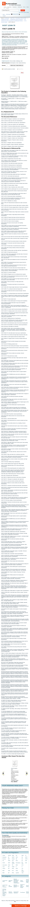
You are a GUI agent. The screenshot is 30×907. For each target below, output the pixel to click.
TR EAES (23, 871)
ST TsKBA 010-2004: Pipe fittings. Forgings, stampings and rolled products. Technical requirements (14, 706)
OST (13, 860)
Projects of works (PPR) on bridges (22, 886)
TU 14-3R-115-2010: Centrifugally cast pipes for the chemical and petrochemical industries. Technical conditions (14, 738)
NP (8, 872)
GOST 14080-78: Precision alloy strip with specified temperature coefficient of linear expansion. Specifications (13, 226)
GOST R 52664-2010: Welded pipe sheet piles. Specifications (13, 531)
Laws (3, 866)
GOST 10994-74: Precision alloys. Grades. (9, 185)
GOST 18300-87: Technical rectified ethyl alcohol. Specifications (13, 126)
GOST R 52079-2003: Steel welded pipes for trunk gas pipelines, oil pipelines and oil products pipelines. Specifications (14, 529)
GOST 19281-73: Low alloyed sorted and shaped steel (11, 288)
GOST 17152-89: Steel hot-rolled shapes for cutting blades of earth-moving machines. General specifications (14, 270)
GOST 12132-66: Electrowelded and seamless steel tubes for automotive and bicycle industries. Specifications (13, 198)
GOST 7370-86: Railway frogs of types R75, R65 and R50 (12, 463)
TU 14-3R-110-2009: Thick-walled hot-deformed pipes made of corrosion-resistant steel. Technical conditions (13, 731)
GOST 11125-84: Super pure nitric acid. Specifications (11, 120)
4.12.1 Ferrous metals (23, 96)
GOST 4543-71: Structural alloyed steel (9, 418)
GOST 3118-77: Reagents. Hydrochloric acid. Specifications (13, 134)
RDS (17, 860)
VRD (26, 860)
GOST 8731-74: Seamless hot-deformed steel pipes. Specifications (14, 485)
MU (9, 866)
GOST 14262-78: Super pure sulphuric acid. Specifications (12, 124)
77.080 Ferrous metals (20, 98)
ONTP (13, 857)
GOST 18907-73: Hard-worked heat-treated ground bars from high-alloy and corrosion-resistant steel (14, 276)
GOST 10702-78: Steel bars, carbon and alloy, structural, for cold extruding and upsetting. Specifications (14, 172)
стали (17, 62)
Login (4, 14)
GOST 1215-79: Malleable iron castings (9, 200)
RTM (17, 870)
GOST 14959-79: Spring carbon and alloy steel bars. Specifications (14, 250)
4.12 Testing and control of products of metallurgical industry (14, 96)
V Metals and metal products (10, 105)
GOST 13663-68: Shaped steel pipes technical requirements (13, 217)
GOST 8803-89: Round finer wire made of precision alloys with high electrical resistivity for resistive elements (14, 493)
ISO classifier (3, 98)
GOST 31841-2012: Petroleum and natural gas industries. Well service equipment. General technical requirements (15, 388)
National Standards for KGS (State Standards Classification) (13, 104)
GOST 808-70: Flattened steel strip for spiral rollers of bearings (13, 477)
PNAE (13, 866)
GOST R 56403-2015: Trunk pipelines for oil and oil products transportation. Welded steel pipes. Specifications (13, 578)
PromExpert (6, 18)
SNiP (23, 855)
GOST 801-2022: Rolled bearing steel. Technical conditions (12, 473)
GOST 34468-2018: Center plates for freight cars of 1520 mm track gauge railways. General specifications (14, 151)
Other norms (13, 863)
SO (22, 858)
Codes (3, 855)
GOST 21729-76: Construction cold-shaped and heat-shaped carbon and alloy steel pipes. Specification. (14, 313)
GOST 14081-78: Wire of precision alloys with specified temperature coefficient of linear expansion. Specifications (14, 229)
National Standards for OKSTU (7, 107)
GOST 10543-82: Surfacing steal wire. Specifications (11, 165)
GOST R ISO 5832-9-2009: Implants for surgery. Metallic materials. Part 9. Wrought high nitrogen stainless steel (14, 603)
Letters (3, 868)
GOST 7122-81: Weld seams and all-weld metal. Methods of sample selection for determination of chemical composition (14, 457)
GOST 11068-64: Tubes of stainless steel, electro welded (12, 187)
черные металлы (22, 62)
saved (4, 15)
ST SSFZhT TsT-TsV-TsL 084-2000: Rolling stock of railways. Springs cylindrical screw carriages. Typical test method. (14, 703)
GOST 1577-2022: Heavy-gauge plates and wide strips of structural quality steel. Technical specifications (14, 254)
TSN (22, 872)
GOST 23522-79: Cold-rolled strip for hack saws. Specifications (13, 332)
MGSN (9, 855)
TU (25, 855)
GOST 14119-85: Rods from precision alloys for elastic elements (13, 241)
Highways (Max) (10, 881)
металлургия (12, 62)
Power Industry (21, 881)
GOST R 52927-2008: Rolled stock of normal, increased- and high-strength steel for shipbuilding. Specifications (14, 534)
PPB (13, 872)
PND (13, 868)
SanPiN (17, 872)
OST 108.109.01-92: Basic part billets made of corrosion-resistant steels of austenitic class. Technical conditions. (14, 623)
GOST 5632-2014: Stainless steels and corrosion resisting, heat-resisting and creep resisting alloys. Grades (13, 440)
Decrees (4, 858)
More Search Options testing (24, 12)
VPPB (26, 858)
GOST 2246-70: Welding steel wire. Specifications (11, 318)
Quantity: (4, 65)
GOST (3, 862)
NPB (9, 870)
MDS (3, 872)
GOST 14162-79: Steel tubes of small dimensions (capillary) (13, 245)
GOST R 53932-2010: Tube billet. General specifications (12, 553)
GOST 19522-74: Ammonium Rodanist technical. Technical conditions (14, 127)
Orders (13, 858)
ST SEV (22, 863)
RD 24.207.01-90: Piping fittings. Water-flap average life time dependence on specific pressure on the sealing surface (13, 663)
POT (13, 870)
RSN (17, 868)
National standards (5, 101)
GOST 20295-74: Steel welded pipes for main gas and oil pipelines (14, 300)
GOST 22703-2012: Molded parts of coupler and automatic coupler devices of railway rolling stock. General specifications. (14, 320)
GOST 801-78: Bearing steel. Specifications (9, 475)
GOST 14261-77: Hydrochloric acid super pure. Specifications (13, 122)
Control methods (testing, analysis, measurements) (15, 108)
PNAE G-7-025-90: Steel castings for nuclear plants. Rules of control (14, 653)
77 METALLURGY (11, 98)
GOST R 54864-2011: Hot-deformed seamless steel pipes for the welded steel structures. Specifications (14, 559)
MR (9, 858)
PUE (17, 857)
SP (22, 860)
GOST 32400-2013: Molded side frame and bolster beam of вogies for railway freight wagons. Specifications (15, 394)
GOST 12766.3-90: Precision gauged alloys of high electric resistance (14, 207)
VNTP (26, 857)
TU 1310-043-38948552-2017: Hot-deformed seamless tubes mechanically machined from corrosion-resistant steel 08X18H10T (14, 712)
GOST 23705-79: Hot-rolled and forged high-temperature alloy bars (14, 334)
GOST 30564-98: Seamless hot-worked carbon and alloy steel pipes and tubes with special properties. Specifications (14, 366)
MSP (9, 862)
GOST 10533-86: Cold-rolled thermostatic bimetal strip (11, 163)
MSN (9, 860)
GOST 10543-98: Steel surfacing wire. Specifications (11, 166)
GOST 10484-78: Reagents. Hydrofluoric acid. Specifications (13, 118)
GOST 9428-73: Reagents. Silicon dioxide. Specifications (12, 146)
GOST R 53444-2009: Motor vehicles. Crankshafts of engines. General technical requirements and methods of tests (13, 542)
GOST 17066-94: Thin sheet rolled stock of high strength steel (13, 267)
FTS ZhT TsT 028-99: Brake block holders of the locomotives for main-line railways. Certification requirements (15, 154)
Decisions (4, 857)
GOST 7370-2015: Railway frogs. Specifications (10, 461)
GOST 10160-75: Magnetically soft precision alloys (11, 158)
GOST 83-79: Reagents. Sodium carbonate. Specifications (12, 144)
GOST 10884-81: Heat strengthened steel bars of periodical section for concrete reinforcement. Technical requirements (14, 178)
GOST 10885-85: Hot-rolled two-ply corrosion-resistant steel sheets (14, 183)
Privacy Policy (23, 900)
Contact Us (18, 900)
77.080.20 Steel (4, 99)
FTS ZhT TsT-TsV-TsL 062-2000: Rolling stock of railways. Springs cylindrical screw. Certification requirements (14, 156)
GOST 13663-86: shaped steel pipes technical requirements (13, 219)
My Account (8, 14)
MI (8, 857)
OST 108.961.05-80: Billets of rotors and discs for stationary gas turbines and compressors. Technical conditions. (13, 636)
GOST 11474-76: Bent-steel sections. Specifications (11, 196)
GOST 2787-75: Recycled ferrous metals (9, 355)
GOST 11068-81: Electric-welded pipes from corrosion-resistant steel (14, 188)
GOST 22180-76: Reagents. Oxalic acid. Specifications (12, 129)
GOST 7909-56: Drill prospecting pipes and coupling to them (13, 468)
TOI (22, 868)
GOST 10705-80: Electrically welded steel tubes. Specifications (13, 174)
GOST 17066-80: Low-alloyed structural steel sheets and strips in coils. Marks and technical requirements (14, 265)
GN (3, 860)
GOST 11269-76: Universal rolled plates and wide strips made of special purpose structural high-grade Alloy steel (13, 194)
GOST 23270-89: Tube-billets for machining (9, 326)
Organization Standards (16, 892)
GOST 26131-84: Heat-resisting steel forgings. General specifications (14, 345)
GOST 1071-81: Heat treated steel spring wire (10, 176)
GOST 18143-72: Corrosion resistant (8, 272)
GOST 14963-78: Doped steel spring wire (9, 252)
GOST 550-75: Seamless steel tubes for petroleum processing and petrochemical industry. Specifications (14, 429)
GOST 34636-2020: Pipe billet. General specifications (11, 413)
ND (8, 868)
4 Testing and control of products (16, 19)
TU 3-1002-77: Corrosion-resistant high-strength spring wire (12, 753)
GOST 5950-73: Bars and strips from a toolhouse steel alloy (12, 454)
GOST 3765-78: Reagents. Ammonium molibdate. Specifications (13, 136)
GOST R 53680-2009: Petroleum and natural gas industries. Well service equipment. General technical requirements (14, 545)
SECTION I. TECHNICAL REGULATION (18, 18)
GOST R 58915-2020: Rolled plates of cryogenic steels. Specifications (15, 590)
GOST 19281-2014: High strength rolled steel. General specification (14, 287)
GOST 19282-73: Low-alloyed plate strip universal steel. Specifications (15, 293)
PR (16, 855)
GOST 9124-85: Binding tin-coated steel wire (10, 495)
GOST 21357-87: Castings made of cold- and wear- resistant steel (14, 310)
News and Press (11, 900)
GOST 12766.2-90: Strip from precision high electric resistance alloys (14, 205)
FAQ (7, 900)
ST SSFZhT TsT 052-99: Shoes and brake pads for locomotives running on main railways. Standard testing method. (13, 701)
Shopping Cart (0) (15, 14)
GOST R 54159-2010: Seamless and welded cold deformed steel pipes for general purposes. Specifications (14, 556)
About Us (3, 900)
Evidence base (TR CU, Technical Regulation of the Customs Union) (4, 892)
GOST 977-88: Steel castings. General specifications (11, 500)
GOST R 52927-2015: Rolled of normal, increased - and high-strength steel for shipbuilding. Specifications (14, 537)
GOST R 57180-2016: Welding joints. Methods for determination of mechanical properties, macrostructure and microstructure (14, 581)
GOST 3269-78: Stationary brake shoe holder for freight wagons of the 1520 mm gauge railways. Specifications (15, 402)
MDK (3, 870)
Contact (7, 7)
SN (22, 857)
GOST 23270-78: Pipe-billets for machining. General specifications (14, 324)
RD (16, 858)
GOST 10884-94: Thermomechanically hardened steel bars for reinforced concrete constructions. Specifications (13, 181)
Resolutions (18, 862)
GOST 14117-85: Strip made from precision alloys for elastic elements (15, 236)
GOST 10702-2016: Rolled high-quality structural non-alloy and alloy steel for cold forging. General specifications (14, 169)
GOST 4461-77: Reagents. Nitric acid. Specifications (11, 142)
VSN (26, 862)
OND (13, 855)
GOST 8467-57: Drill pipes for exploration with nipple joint (12, 479)
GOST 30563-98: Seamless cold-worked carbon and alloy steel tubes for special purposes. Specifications (14, 364)
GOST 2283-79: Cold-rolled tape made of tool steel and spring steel (14, 322)
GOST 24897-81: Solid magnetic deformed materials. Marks (13, 336)
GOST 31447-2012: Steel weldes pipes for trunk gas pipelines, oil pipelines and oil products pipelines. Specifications (14, 369)
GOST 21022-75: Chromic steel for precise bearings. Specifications (14, 309)
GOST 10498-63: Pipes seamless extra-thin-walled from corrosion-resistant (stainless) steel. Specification (14, 161)
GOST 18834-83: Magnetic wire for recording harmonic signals (13, 274)
